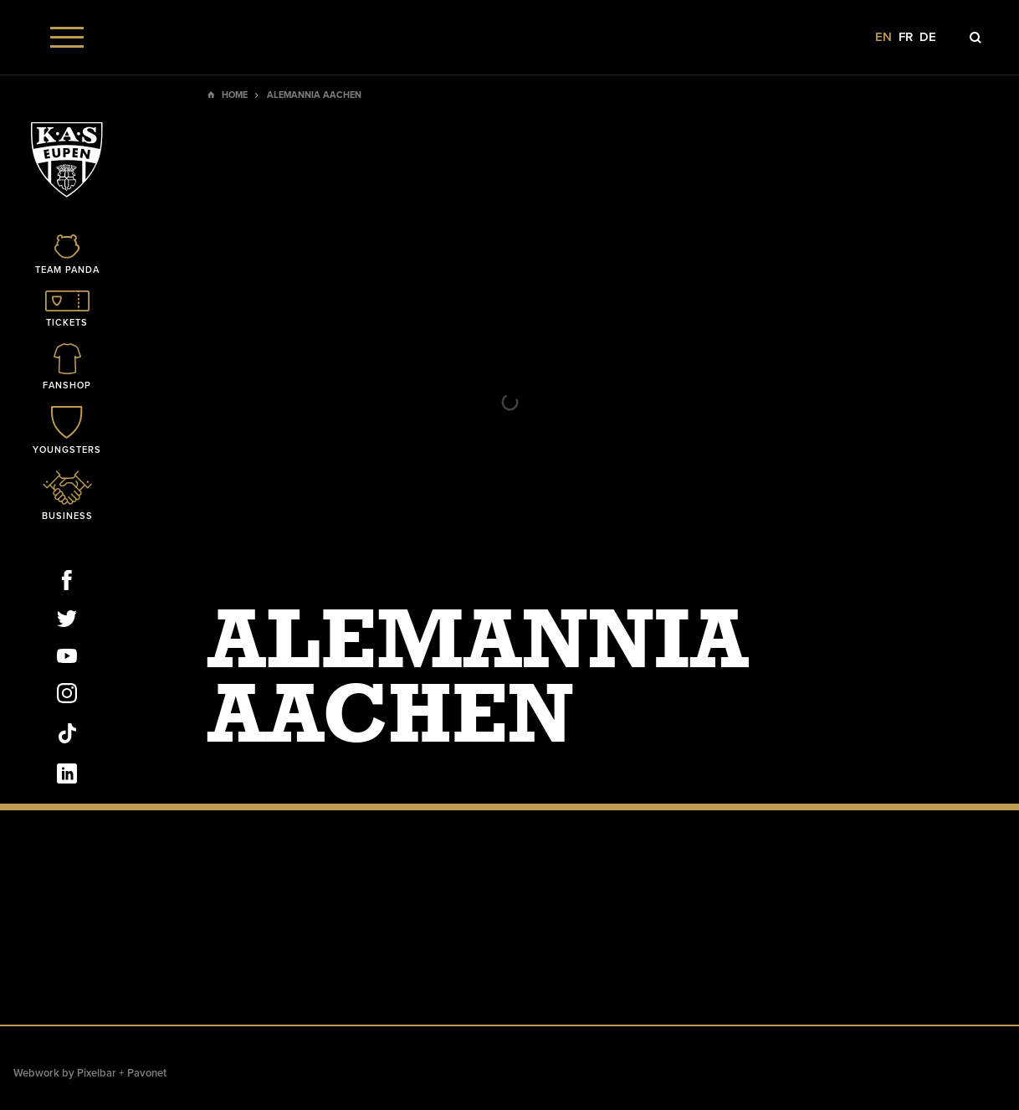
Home (235, 95)
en (883, 37)
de (927, 37)
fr (906, 37)
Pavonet (146, 1073)
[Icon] (67, 255)
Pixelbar (96, 1073)
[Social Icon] (67, 583)
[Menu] (67, 37)
